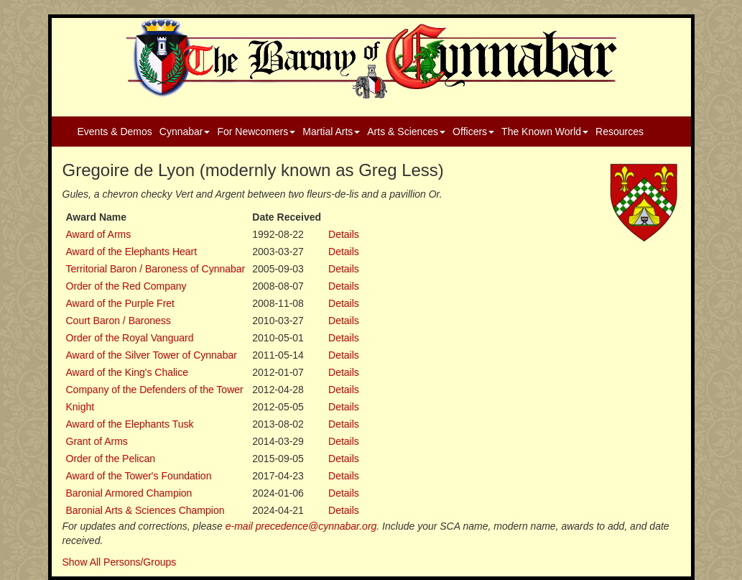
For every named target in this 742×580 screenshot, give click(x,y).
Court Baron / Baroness (118, 320)
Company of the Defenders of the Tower (155, 389)
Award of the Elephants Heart (132, 251)
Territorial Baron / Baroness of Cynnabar (156, 269)
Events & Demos (115, 131)
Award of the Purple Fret (120, 303)
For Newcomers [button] (256, 131)
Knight (80, 407)
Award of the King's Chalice (127, 372)
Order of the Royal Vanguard (130, 338)
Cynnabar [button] (184, 131)
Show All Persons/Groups (119, 562)
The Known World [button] (544, 131)
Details (343, 234)
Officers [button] (473, 131)
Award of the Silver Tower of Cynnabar (151, 355)
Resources (619, 131)
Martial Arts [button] (331, 131)
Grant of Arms (97, 441)
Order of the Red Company (126, 286)
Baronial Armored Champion (129, 493)
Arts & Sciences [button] (406, 131)
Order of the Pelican (111, 458)
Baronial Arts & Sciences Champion (145, 510)
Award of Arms (98, 234)
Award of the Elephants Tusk (130, 424)
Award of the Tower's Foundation (139, 476)
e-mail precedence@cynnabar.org (301, 526)
